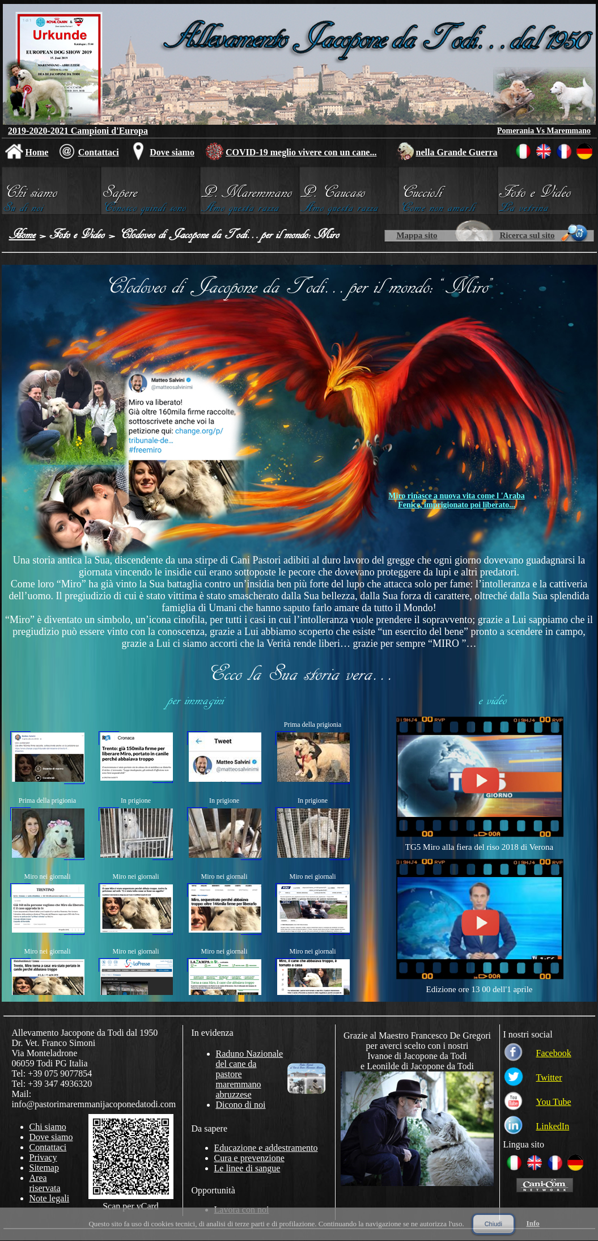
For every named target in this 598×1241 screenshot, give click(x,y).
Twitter (549, 1077)
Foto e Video (77, 234)
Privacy (43, 1157)
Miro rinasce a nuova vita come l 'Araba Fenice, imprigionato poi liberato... (456, 500)
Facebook (553, 1053)
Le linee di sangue (247, 1168)
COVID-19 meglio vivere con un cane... (301, 152)
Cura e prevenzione (249, 1158)
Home (37, 152)
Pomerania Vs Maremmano (544, 130)
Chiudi (493, 1224)
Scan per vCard (131, 1206)
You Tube (553, 1102)
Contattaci (98, 152)
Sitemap (44, 1167)
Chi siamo (47, 1127)
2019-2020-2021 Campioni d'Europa (78, 130)
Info (533, 1223)
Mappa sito (416, 235)
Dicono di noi (241, 1104)
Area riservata (45, 1183)
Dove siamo (172, 152)
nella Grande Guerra (457, 152)
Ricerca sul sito (526, 235)
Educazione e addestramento (266, 1148)
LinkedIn (553, 1126)
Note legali (49, 1198)
